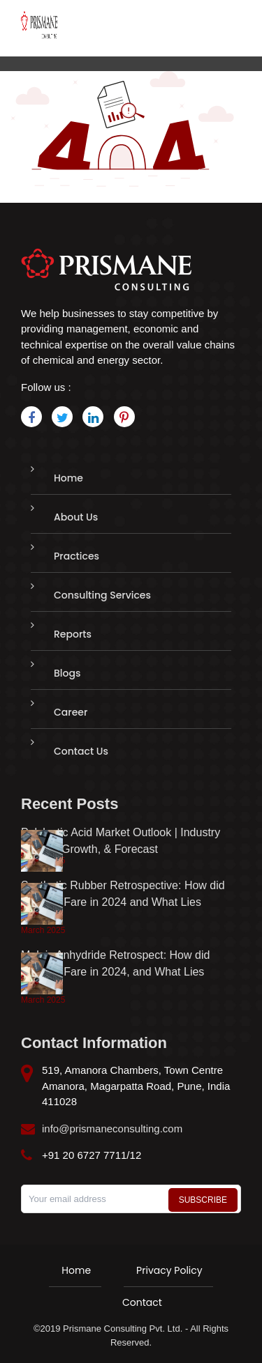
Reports (73, 634)
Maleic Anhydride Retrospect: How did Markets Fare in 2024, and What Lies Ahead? (115, 971)
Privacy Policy (169, 1270)
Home (68, 478)
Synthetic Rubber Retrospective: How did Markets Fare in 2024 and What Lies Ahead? (123, 902)
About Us (76, 517)
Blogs (67, 673)
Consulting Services (102, 595)
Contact (142, 1302)
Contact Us (81, 751)
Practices (76, 556)
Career (70, 712)
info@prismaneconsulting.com (112, 1128)
